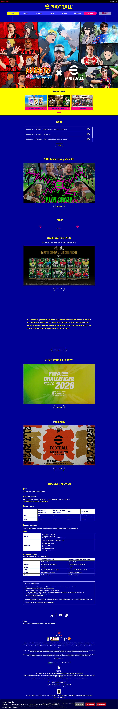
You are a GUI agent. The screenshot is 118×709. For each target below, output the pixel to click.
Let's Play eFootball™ (59, 350)
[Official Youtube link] (60, 615)
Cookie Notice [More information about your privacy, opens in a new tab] (15, 707)
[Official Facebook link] (55, 615)
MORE (59, 145)
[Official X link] (51, 615)
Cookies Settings (79, 704)
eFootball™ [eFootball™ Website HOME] (59, 7)
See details (59, 206)
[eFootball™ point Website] (105, 13)
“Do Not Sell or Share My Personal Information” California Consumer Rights (41, 624)
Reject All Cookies (90, 704)
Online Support (77, 13)
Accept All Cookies (101, 704)
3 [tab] (62, 228)
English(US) (112, 1)
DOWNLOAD (90, 13)
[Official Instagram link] (66, 615)
